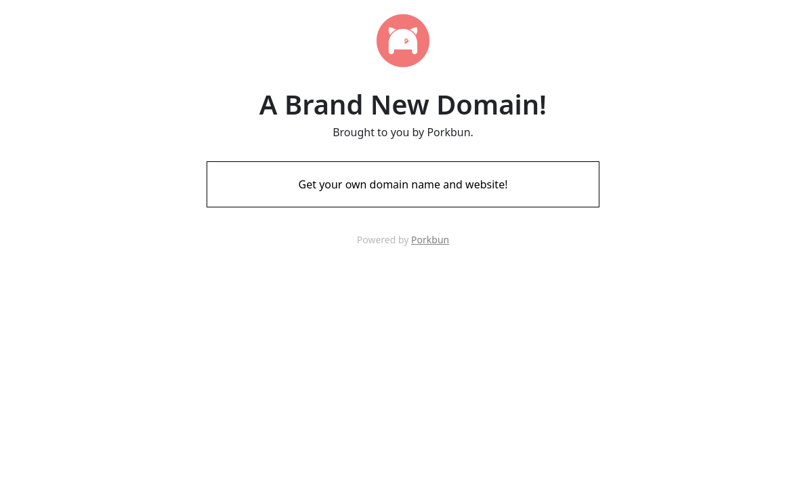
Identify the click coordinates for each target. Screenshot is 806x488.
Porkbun (430, 239)
